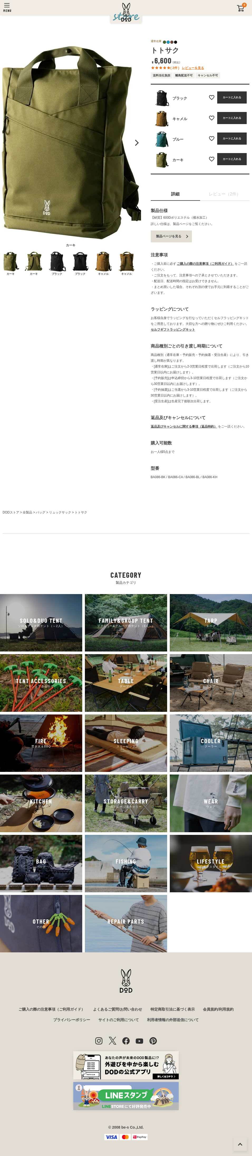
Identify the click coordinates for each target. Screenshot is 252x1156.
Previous (5, 143)
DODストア (11, 512)
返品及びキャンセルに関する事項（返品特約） (184, 426)
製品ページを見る (168, 236)
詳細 (175, 194)
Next (136, 143)
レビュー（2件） (225, 194)
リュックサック (60, 512)
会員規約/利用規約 (218, 1009)
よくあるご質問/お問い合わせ (117, 1009)
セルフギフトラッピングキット (173, 329)
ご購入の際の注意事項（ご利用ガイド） (205, 264)
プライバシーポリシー (71, 1020)
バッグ (40, 512)
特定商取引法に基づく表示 (173, 1009)
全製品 (27, 512)
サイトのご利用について (118, 1020)
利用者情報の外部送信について (173, 1020)
